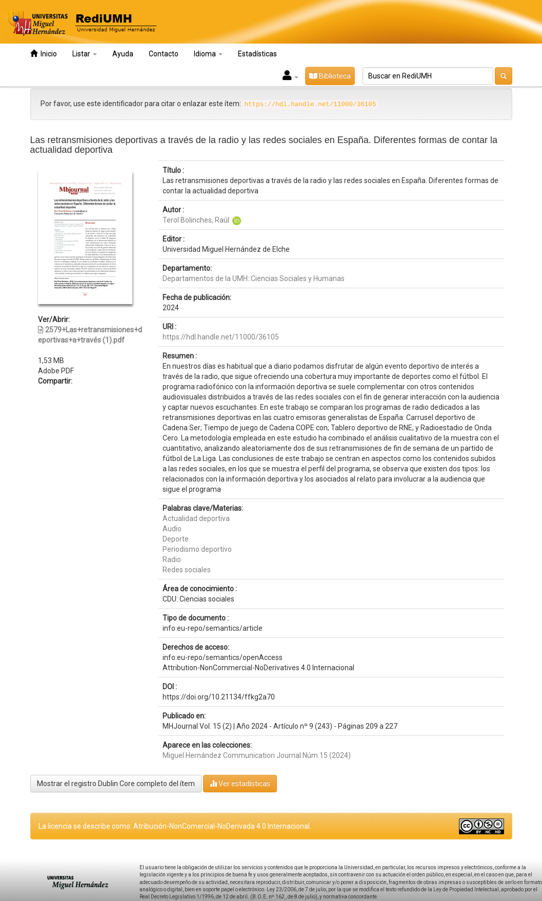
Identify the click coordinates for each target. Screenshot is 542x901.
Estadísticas (257, 54)
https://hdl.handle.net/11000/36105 (221, 337)
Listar (84, 54)
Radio (172, 559)
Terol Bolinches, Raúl (196, 220)
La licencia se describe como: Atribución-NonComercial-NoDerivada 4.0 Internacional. (174, 826)
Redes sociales (187, 570)
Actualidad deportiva (196, 518)
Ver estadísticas (240, 783)
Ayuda (122, 54)
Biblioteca (330, 76)
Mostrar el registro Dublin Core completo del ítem (116, 783)
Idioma (208, 54)
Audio (172, 529)
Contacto (163, 54)
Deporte (176, 539)
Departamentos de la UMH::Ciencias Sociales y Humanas (254, 278)
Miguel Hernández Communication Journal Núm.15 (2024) (257, 755)
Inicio (43, 53)
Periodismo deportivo (197, 549)
